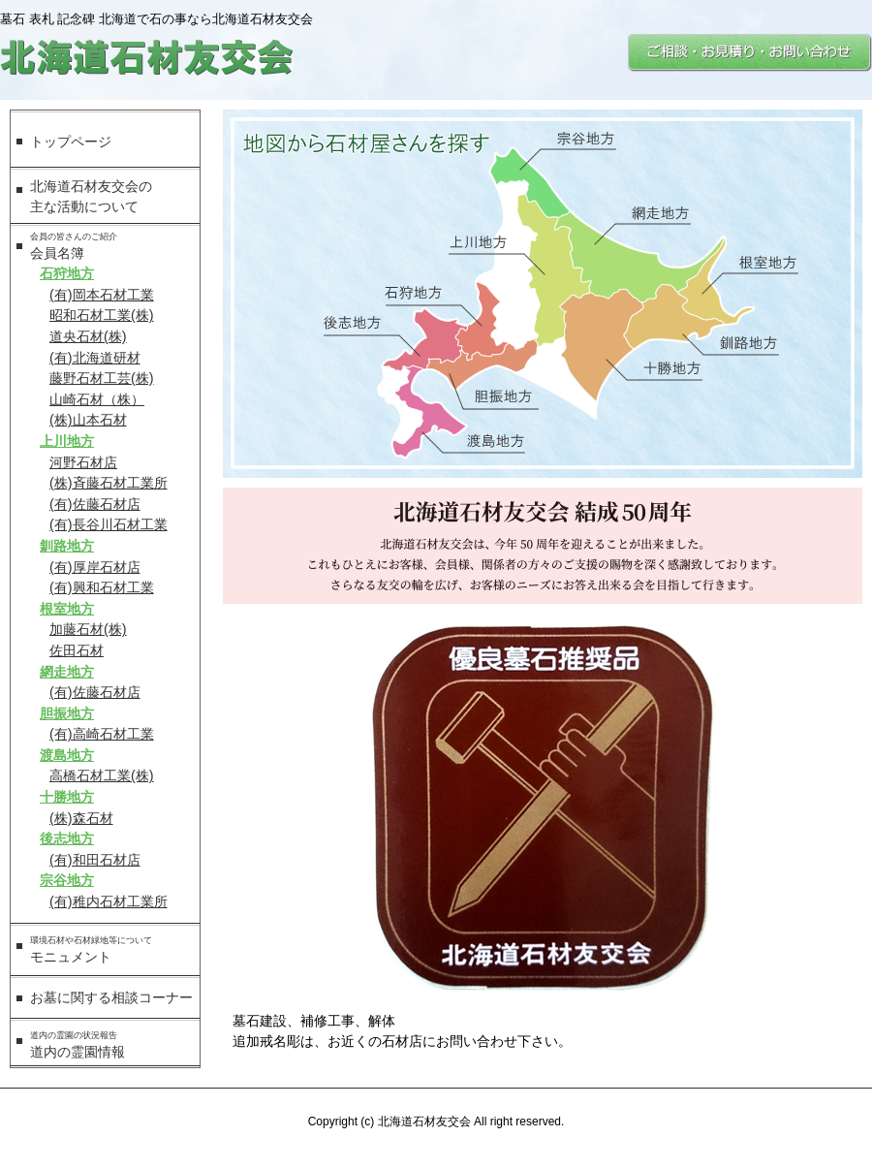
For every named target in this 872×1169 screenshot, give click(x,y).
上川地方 (67, 441)
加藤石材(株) (88, 629)
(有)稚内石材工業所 (108, 901)
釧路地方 (67, 545)
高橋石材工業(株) (101, 775)
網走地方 (67, 671)
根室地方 (67, 608)
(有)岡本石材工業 (101, 294)
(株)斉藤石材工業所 (108, 482)
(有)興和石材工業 (101, 587)
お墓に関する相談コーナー (111, 997)
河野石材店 (83, 462)
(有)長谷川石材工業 (108, 524)
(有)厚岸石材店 (94, 567)
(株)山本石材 (88, 419)
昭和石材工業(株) (101, 315)
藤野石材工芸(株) (101, 378)
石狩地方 (67, 273)
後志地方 (67, 838)
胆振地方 (67, 713)
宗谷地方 (67, 880)
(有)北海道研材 (94, 357)
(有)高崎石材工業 (101, 734)
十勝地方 (67, 797)
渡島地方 (67, 755)
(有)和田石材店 (94, 860)
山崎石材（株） (96, 399)
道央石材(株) (88, 336)
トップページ (70, 141)
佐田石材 (76, 650)
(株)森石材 (81, 818)
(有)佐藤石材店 (94, 504)
